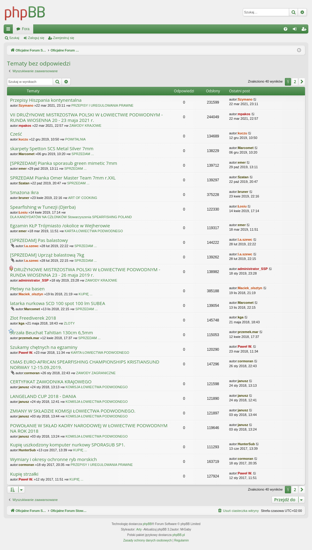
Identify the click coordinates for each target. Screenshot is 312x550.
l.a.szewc (31, 246)
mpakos (25, 125)
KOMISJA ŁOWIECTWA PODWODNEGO (97, 387)
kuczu (23, 139)
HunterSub (27, 450)
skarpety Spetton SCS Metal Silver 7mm (52, 148)
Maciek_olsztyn (31, 294)
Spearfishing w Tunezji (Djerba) (43, 207)
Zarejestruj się (63, 38)
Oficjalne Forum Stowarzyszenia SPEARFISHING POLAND (64, 29)
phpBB (147, 524)
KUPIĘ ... (85, 294)
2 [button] (295, 81)
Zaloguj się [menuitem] (296, 30)
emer (23, 168)
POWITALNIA (75, 139)
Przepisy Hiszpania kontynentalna (46, 100)
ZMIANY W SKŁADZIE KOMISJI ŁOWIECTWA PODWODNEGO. (73, 411)
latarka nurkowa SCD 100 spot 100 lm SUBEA (57, 303)
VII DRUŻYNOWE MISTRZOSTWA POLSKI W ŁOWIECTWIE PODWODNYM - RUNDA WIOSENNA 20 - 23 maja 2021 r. (86, 117)
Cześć (16, 134)
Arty (139, 529)
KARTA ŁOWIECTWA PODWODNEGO (94, 231)
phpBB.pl (178, 535)
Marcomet (26, 154)
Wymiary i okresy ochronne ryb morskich (53, 459)
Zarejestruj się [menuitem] (305, 30)
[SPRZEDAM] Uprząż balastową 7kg (47, 255)
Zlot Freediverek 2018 (33, 318)
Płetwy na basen (27, 289)
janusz (24, 387)
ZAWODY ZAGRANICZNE (96, 373)
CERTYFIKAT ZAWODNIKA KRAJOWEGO (50, 382)
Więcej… (9, 30)
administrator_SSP (33, 280)
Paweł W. (26, 352)
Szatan (24, 183)
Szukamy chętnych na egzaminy (43, 347)
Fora (129, 29)
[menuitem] (285, 29)
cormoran (32, 373)
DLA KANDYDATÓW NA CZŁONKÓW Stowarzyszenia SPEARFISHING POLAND (71, 217)
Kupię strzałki (24, 474)
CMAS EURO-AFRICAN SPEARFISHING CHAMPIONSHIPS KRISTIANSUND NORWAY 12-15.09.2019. (84, 364)
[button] (302, 81)
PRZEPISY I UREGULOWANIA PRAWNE (102, 105)
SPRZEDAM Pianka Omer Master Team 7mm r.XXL (63, 178)
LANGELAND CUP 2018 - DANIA (43, 396)
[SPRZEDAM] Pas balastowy (39, 240)
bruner (24, 198)
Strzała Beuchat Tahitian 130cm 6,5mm (51, 332)
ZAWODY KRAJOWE (85, 125)
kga (21, 323)
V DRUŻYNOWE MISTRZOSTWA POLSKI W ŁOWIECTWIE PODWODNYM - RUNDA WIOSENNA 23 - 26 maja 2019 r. (85, 272)
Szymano (26, 105)
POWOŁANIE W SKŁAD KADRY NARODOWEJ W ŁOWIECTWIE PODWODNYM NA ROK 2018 (89, 428)
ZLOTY (69, 323)
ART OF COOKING (82, 198)
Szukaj (14, 38)
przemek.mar (29, 338)
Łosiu (23, 212)
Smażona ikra (24, 192)
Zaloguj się (36, 38)
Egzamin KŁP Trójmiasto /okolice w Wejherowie (60, 226)
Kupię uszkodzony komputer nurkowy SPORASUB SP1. (67, 445)
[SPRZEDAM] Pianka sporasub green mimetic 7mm (63, 163)
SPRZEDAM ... (83, 154)
